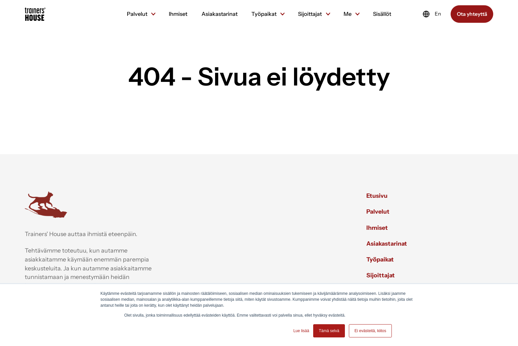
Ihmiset (178, 14)
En (431, 14)
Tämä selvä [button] (329, 331)
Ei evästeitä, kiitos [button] (370, 331)
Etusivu (377, 195)
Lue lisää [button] (301, 331)
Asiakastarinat (220, 14)
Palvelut (141, 14)
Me (351, 14)
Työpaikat (267, 14)
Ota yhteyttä (472, 14)
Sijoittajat (313, 14)
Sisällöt (382, 14)
